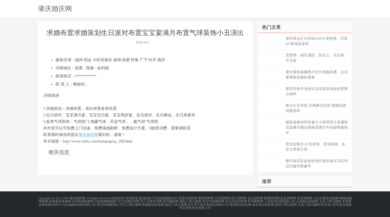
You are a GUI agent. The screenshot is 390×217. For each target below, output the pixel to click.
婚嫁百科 (171, 198)
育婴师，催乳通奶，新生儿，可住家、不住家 (317, 57)
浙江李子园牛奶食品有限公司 (208, 204)
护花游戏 (158, 198)
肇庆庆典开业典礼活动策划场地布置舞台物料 (317, 91)
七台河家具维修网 (325, 198)
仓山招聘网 (255, 198)
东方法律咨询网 (128, 201)
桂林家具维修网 (60, 201)
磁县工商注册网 (176, 204)
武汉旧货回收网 (236, 201)
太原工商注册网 (330, 201)
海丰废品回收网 (263, 204)
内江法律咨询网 (151, 201)
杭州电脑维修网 (83, 201)
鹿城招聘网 (206, 198)
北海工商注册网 (309, 204)
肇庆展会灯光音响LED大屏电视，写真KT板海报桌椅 (317, 41)
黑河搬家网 (171, 201)
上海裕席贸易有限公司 (280, 201)
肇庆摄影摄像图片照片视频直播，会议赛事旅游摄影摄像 (317, 74)
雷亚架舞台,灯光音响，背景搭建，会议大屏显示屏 (315, 146)
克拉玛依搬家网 (213, 201)
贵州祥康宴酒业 (108, 204)
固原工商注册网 (286, 204)
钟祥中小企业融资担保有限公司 (74, 204)
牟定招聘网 (305, 198)
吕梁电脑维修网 (105, 201)
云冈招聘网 (222, 198)
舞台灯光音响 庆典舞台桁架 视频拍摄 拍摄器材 (316, 108)
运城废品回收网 (307, 201)
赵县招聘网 (288, 198)
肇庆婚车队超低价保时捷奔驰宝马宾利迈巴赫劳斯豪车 (317, 163)
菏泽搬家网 (255, 201)
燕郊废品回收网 (240, 204)
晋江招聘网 (239, 198)
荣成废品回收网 (153, 204)
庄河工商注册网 (130, 204)
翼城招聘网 (272, 198)
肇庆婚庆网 (55, 9)
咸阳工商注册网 (190, 201)
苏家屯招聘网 (187, 198)
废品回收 (145, 198)
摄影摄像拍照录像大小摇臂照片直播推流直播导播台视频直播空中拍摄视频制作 (317, 127)
